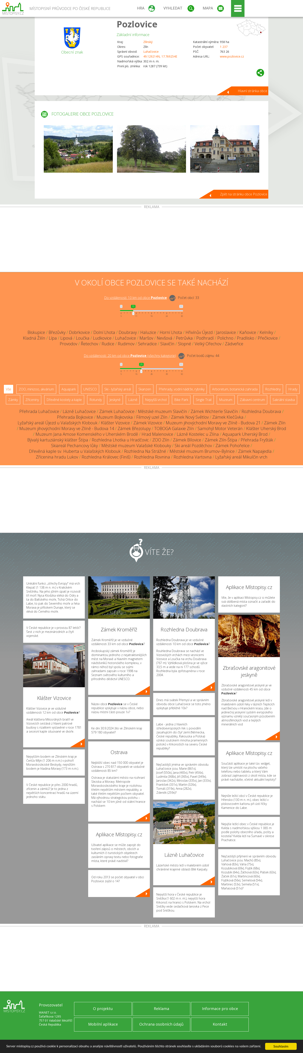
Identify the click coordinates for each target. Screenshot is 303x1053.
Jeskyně (115, 399)
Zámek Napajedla (255, 451)
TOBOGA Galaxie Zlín (174, 428)
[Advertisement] (151, 240)
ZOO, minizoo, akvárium (36, 389)
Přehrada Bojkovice (75, 417)
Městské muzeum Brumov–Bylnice (202, 451)
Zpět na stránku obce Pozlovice (243, 194)
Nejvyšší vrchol (156, 399)
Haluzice (148, 332)
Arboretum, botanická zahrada (235, 389)
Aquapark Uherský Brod (245, 434)
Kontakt (220, 1024)
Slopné (184, 344)
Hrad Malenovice (157, 434)
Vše (8, 389)
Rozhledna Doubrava (261, 411)
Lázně (132, 399)
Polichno (225, 338)
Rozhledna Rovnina (152, 457)
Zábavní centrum (252, 399)
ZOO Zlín (160, 440)
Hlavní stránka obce (252, 91)
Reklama (161, 1008)
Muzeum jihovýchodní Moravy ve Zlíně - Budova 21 (213, 423)
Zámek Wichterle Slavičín (214, 411)
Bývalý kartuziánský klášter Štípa (57, 440)
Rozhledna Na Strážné (145, 451)
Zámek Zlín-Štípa (221, 440)
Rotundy (95, 399)
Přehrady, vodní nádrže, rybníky (182, 389)
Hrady (292, 389)
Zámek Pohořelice (232, 445)
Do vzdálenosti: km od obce (135, 297)
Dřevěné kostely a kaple (64, 399)
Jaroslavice (226, 332)
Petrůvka (184, 338)
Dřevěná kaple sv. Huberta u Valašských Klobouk (75, 451)
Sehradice (147, 344)
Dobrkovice (79, 332)
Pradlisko (245, 338)
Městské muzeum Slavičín (162, 411)
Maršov (146, 338)
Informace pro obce (220, 1008)
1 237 (223, 47)
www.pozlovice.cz (232, 56)
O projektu (103, 1008)
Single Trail (203, 399)
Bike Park (181, 399)
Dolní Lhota (104, 332)
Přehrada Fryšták (257, 440)
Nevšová (164, 338)
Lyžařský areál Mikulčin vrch (241, 457)
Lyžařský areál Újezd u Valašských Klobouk (57, 423)
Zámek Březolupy (134, 428)
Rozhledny (273, 389)
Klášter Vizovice (115, 423)
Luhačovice (151, 52)
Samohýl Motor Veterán (220, 428)
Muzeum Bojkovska (115, 417)
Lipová (66, 338)
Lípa (53, 338)
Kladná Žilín (34, 338)
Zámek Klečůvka (227, 417)
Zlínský (148, 42)
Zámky (13, 399)
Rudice (108, 344)
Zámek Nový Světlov (190, 417)
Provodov (68, 344)
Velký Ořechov (208, 344)
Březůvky (57, 332)
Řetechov (89, 344)
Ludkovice (102, 338)
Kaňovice (247, 332)
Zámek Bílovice (187, 440)
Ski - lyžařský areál (117, 389)
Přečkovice (268, 338)
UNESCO (90, 389)
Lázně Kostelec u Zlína (198, 434)
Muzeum (225, 399)
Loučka (82, 338)
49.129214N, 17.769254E (160, 56)
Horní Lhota (171, 332)
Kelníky (266, 332)
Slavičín (167, 344)
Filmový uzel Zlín (151, 417)
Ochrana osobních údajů (161, 1024)
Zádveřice (234, 344)
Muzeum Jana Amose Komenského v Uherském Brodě (87, 434)
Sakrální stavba (283, 399)
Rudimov (126, 344)
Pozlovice (137, 24)
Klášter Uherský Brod (266, 428)
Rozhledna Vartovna (193, 457)
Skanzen (144, 389)
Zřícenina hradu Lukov (57, 457)
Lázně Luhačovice (79, 411)
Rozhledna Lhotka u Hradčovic (120, 440)
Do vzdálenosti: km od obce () (130, 355)
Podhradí (205, 338)
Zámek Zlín (275, 423)
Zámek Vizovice (147, 423)
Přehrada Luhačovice (39, 411)
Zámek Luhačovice (116, 411)
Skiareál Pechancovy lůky (74, 445)
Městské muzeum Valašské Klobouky (136, 445)
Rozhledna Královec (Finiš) (106, 457)
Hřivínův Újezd (199, 332)
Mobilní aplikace (103, 1024)
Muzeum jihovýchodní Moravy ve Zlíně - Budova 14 (66, 428)
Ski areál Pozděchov (193, 445)
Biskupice (36, 332)
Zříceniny (32, 399)
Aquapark (68, 389)
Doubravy (128, 332)
